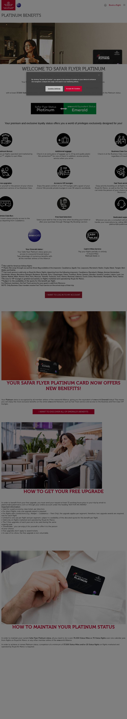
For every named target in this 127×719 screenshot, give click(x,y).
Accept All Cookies (73, 89)
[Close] (99, 75)
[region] (64, 83)
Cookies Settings (54, 89)
